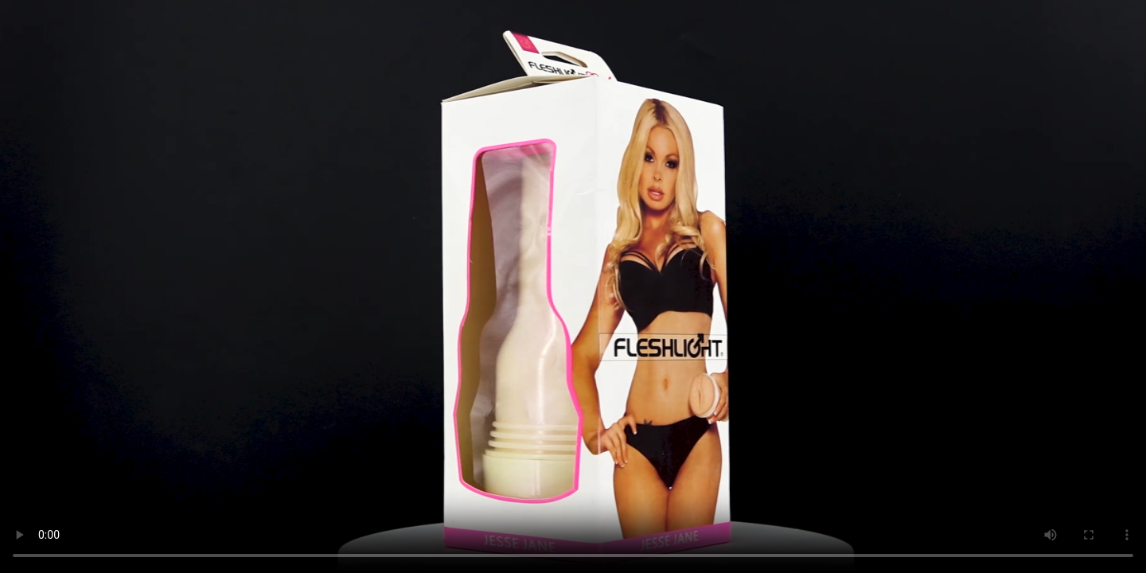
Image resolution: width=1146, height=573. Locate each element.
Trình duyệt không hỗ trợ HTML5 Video (573, 286)
